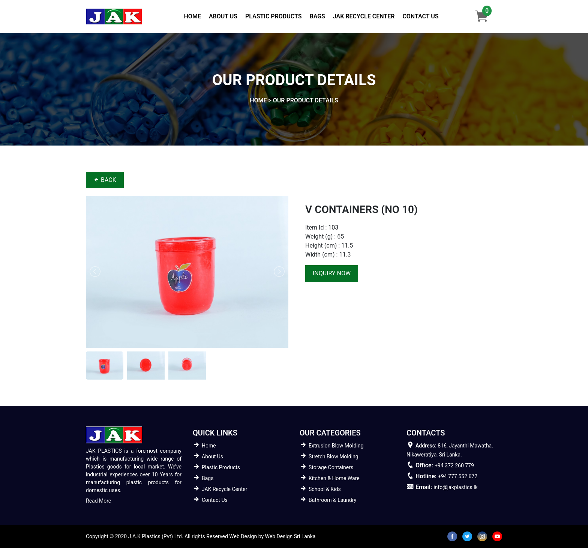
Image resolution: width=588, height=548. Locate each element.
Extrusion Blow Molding (336, 446)
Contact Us (420, 16)
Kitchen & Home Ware (334, 478)
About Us (223, 16)
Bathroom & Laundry (332, 500)
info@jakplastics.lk (455, 487)
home (258, 100)
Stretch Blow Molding (333, 456)
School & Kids (325, 489)
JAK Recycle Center (364, 16)
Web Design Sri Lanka (290, 536)
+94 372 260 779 (454, 465)
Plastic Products (273, 16)
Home (194, 16)
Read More (98, 501)
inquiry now (332, 273)
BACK (104, 179)
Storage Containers (331, 467)
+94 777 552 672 (457, 476)
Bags (317, 16)
